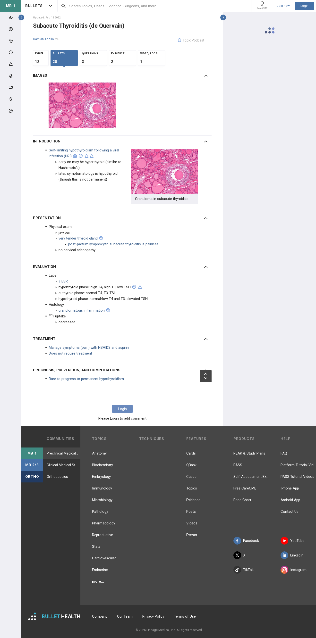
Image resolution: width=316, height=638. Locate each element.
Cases (191, 476)
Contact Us (290, 511)
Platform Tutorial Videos (298, 465)
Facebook (246, 541)
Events (191, 535)
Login (304, 6)
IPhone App (290, 488)
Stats (96, 546)
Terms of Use (185, 616)
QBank (191, 465)
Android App (290, 500)
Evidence (193, 500)
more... (98, 581)
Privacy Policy (153, 616)
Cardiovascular (104, 558)
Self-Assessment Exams (251, 476)
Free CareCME (244, 488)
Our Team (125, 616)
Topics (191, 488)
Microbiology (102, 500)
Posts (191, 511)
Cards (191, 453)
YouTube (292, 541)
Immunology (102, 488)
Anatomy (99, 453)
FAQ (284, 453)
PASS (237, 465)
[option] (83, 105)
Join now (283, 6)
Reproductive (102, 535)
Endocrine (100, 570)
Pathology (100, 511)
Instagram (294, 570)
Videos (191, 523)
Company (99, 616)
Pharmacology (103, 523)
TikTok (243, 570)
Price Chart (242, 500)
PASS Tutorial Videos (297, 476)
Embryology (101, 476)
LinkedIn (292, 555)
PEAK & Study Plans (249, 453)
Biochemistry (102, 465)
